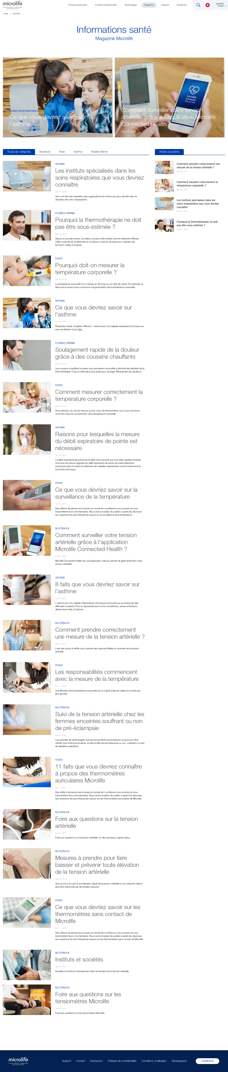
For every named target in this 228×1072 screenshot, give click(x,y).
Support (165, 5)
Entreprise (182, 5)
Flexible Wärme (99, 152)
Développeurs (179, 1061)
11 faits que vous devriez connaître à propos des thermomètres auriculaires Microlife (98, 774)
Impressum (96, 1061)
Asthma (78, 152)
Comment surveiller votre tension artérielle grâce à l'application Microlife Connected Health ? (168, 117)
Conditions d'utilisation (154, 1061)
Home (6, 14)
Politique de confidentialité (122, 1061)
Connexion (207, 1061)
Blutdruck (44, 152)
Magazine (149, 5)
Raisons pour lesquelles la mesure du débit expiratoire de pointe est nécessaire (97, 441)
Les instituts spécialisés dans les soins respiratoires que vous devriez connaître (99, 178)
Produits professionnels (106, 5)
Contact (80, 1061)
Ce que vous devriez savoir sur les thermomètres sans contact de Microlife (97, 914)
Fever (62, 152)
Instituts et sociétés (79, 960)
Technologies (131, 5)
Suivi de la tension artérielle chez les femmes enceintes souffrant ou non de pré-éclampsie (99, 721)
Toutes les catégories (19, 152)
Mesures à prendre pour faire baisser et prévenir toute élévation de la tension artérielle (97, 865)
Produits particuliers (77, 5)
